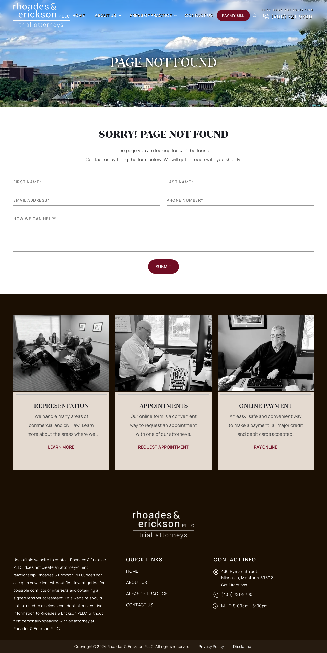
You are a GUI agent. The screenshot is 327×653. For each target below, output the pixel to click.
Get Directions (234, 584)
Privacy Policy (211, 646)
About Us (105, 15)
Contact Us (199, 15)
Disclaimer (243, 646)
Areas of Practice (151, 15)
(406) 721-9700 (287, 16)
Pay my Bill (233, 15)
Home (78, 15)
